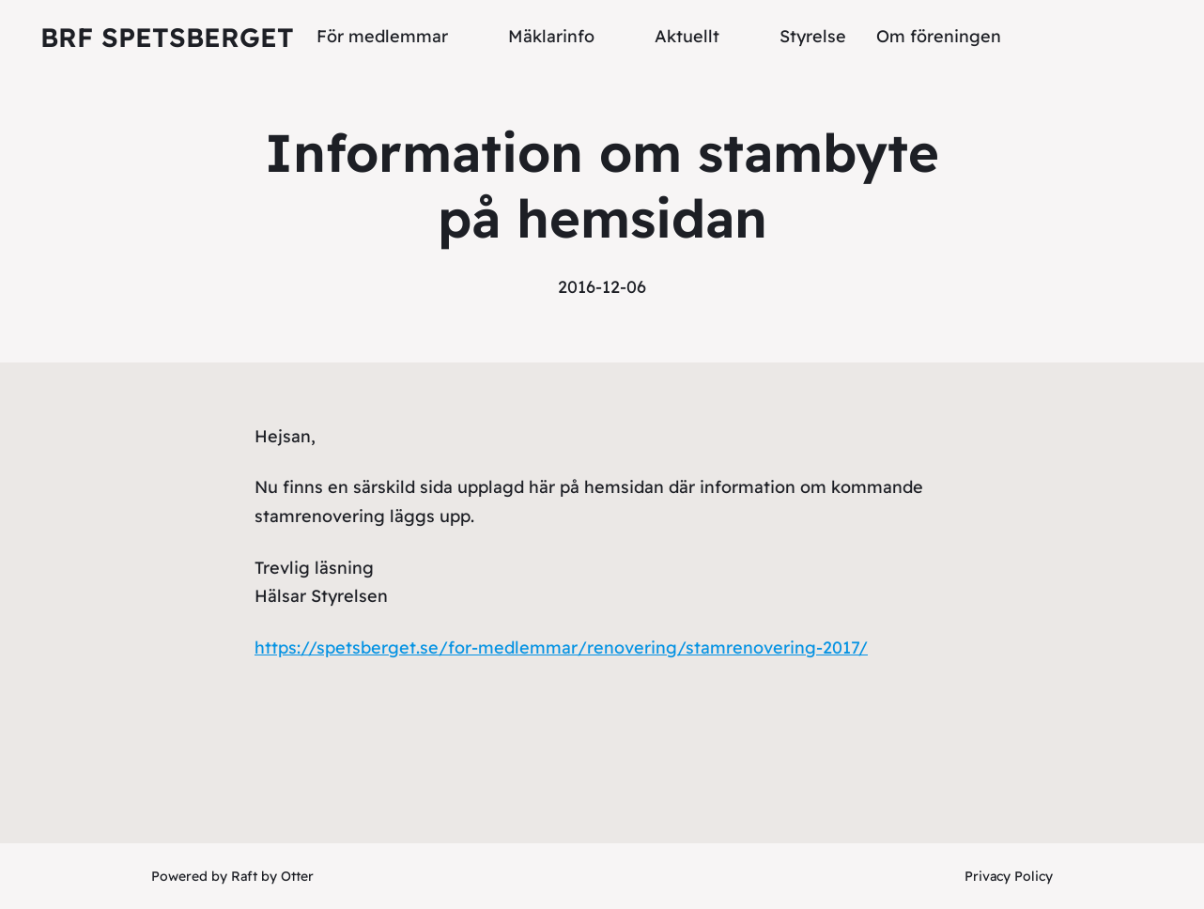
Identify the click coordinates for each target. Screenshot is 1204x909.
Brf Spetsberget (167, 37)
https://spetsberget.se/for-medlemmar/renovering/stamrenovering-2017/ (561, 647)
